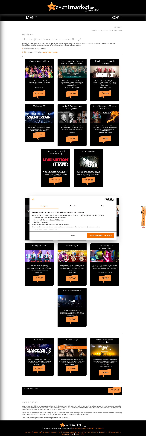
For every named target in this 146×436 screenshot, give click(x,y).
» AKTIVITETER (75, 432)
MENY (31, 17)
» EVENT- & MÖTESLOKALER (109, 432)
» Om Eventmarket (87, 428)
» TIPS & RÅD (79, 434)
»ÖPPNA (40, 93)
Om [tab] (102, 206)
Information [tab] (73, 206)
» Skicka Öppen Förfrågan (51, 52)
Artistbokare (119, 30)
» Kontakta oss (76, 428)
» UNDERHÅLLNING (31, 432)
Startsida (94, 30)
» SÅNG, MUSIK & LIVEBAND (48, 432)
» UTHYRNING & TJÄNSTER (90, 432)
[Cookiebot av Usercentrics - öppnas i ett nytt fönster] (105, 199)
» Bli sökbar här (99, 428)
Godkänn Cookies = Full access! (101, 235)
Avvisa (72, 235)
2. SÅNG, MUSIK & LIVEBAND (106, 30)
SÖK (115, 17)
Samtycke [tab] (44, 206)
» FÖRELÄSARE (64, 432)
